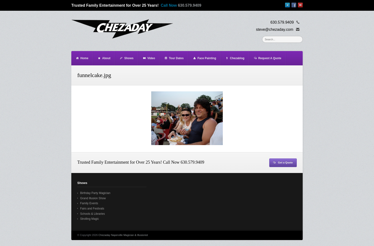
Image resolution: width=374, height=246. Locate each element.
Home (82, 58)
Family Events (89, 203)
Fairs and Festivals (92, 208)
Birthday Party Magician (95, 193)
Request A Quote (267, 58)
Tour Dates (174, 58)
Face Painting (204, 58)
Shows (126, 58)
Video (149, 58)
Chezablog (234, 58)
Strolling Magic (89, 218)
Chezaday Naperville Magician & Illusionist (123, 235)
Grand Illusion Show (93, 198)
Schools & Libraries (92, 213)
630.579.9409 (189, 5)
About (103, 58)
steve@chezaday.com (274, 29)
